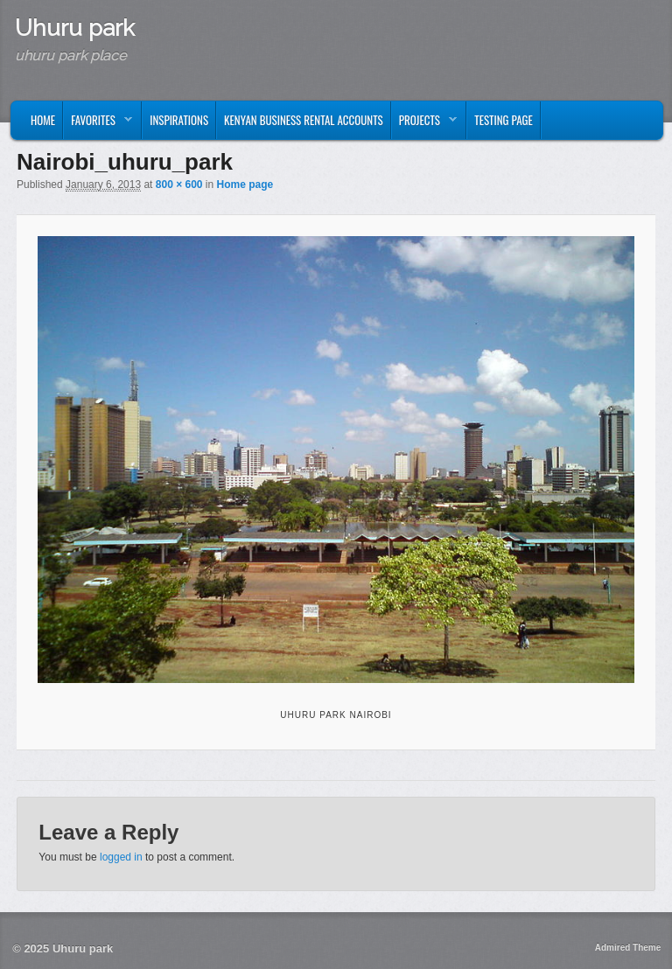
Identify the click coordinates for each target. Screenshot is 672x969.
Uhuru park (75, 28)
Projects (425, 124)
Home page (245, 184)
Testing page (503, 120)
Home (43, 120)
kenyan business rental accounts (303, 120)
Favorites (98, 124)
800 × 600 (179, 184)
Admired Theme (628, 947)
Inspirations (179, 120)
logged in (121, 857)
